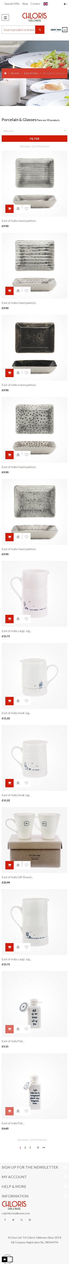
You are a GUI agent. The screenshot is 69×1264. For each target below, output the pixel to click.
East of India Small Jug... (16, 713)
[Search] (23, 30)
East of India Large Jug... (16, 631)
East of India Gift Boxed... (17, 877)
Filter (34, 138)
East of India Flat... (13, 1041)
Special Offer (12, 3)
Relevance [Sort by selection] (35, 130)
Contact (35, 3)
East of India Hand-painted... (19, 220)
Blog (25, 3)
